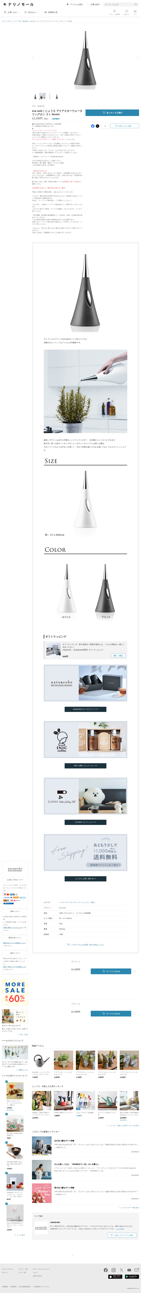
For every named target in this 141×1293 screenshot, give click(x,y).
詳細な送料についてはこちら (12, 927)
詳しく (118, 656)
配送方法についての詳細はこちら (14, 943)
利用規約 (13, 1286)
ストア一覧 (16, 21)
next (136, 58)
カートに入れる (111, 971)
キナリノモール (7, 21)
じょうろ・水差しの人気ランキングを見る (124, 1125)
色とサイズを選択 (112, 112)
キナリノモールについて (41, 1269)
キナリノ (5, 1272)
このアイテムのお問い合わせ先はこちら (87, 945)
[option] (85, 58)
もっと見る (21, 1235)
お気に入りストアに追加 (123, 1235)
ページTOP (72, 1255)
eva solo (62, 908)
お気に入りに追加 (124, 126)
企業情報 (5, 1286)
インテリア (63, 902)
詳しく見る (24, 1034)
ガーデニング (75, 902)
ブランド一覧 (23, 1269)
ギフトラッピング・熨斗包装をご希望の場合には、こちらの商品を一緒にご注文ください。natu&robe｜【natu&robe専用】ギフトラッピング (94, 647)
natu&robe (25, 21)
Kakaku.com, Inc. (133, 1288)
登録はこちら (23, 1070)
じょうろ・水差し (89, 902)
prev (35, 58)
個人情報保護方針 (25, 1286)
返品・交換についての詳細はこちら (14, 966)
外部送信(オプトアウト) (41, 1286)
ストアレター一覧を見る (130, 1208)
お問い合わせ (37, 1276)
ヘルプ (35, 1272)
